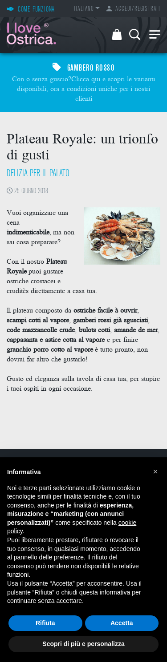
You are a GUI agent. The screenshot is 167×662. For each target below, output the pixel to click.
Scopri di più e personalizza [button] (83, 643)
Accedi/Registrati (133, 9)
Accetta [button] (121, 622)
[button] (155, 471)
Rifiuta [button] (45, 622)
